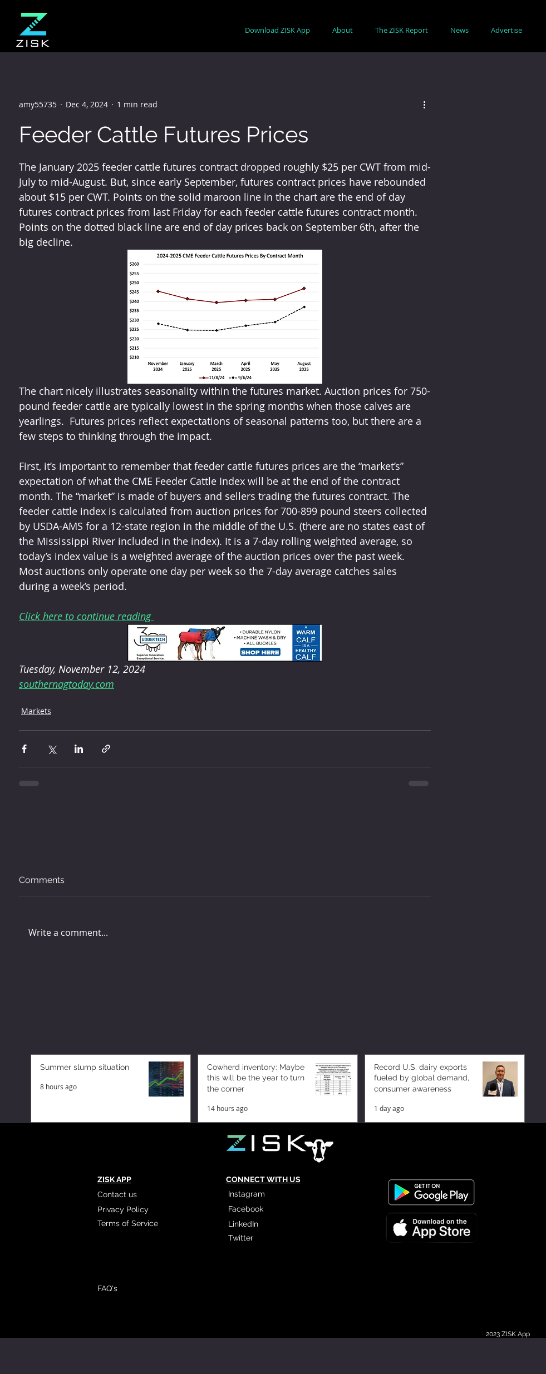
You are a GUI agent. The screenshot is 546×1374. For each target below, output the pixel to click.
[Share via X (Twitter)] (51, 748)
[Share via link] (106, 748)
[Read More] (430, 1227)
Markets (36, 711)
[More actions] (424, 104)
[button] (342, 30)
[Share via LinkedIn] (78, 748)
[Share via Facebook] (24, 748)
